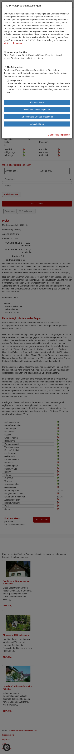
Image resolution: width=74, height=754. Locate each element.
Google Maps (14, 80)
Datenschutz (53, 135)
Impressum (65, 135)
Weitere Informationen (14, 43)
